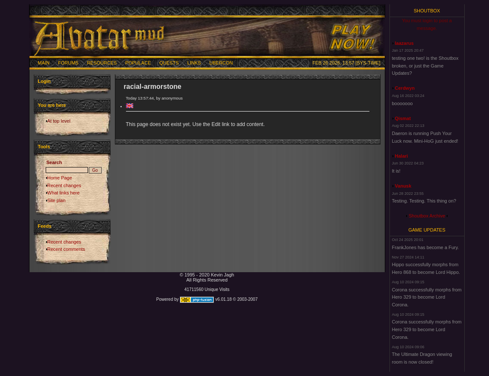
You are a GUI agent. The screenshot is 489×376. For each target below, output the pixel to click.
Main (44, 62)
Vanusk (403, 185)
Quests (169, 62)
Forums (68, 62)
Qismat (403, 118)
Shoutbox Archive (427, 215)
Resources (102, 62)
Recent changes (64, 185)
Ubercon (221, 62)
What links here (63, 192)
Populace (138, 62)
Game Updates (426, 229)
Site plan (56, 200)
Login (44, 81)
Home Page (59, 177)
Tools (44, 146)
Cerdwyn (405, 88)
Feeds (45, 226)
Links (194, 62)
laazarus (404, 43)
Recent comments (66, 249)
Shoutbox (427, 10)
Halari (401, 156)
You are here (52, 105)
